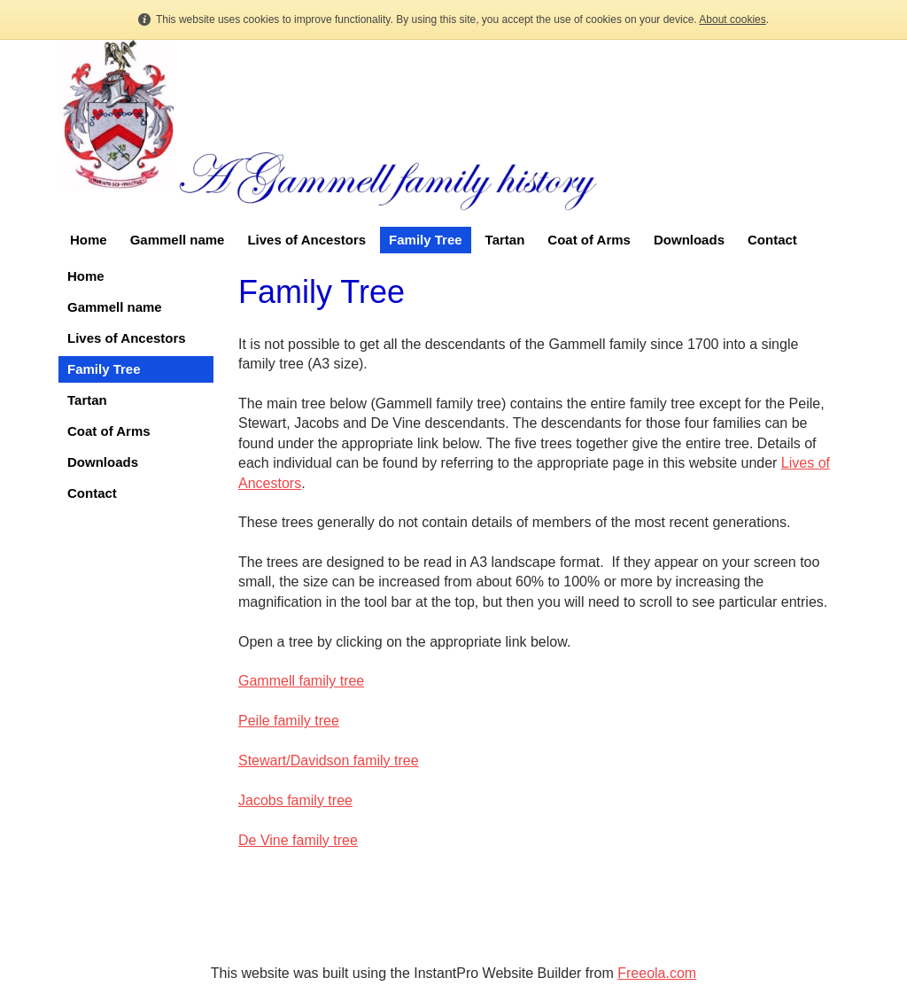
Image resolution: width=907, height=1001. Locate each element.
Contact (772, 239)
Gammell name (177, 239)
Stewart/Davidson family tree (328, 760)
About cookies (732, 19)
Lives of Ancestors (306, 239)
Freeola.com (656, 973)
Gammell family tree (301, 680)
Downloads (689, 239)
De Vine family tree (298, 840)
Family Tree (425, 239)
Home (88, 239)
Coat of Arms (589, 239)
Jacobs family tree (295, 800)
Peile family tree (288, 720)
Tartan (505, 239)
